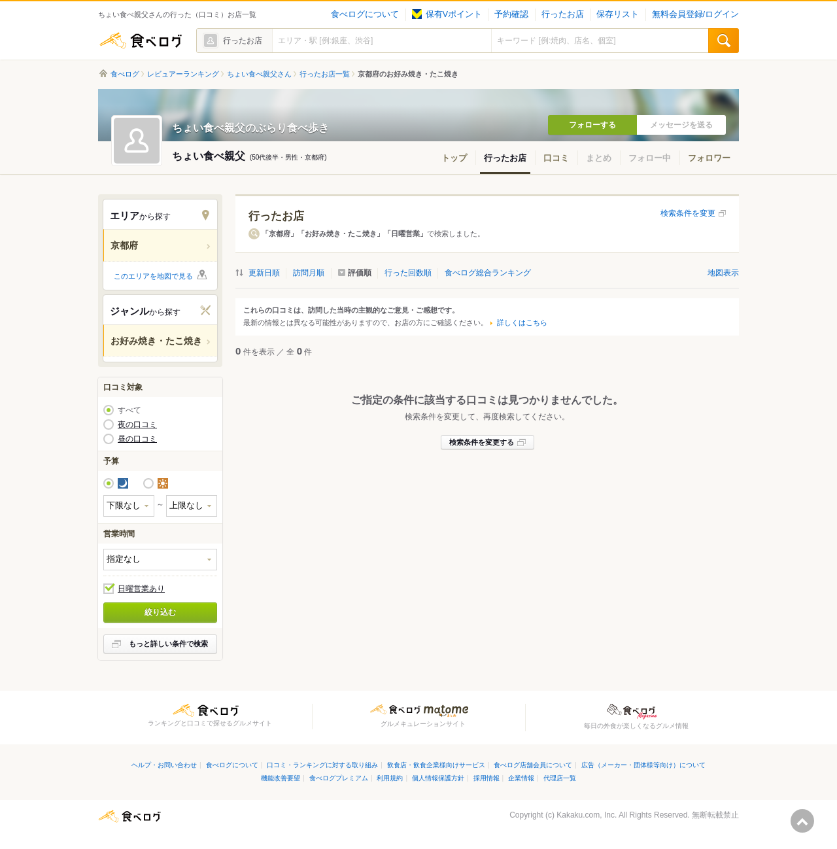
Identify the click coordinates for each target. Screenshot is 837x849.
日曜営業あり (141, 588)
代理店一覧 (559, 778)
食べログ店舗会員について (533, 765)
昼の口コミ (137, 438)
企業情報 (521, 778)
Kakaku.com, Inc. (586, 815)
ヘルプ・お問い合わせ (164, 765)
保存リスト (617, 14)
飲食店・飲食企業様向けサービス (436, 765)
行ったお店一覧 (324, 74)
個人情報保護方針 (438, 778)
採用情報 (486, 778)
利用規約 (390, 778)
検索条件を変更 (687, 213)
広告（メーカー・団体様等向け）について (643, 765)
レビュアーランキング (183, 74)
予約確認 (511, 14)
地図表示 (723, 272)
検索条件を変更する (481, 442)
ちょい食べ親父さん (259, 74)
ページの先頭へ (802, 821)
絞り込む (160, 612)
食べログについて (365, 14)
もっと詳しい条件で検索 (168, 644)
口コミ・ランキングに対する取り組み (322, 765)
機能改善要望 (280, 778)
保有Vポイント (447, 14)
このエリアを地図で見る (153, 276)
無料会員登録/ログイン (695, 14)
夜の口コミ (137, 424)
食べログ (140, 40)
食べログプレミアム (338, 778)
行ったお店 (562, 14)
